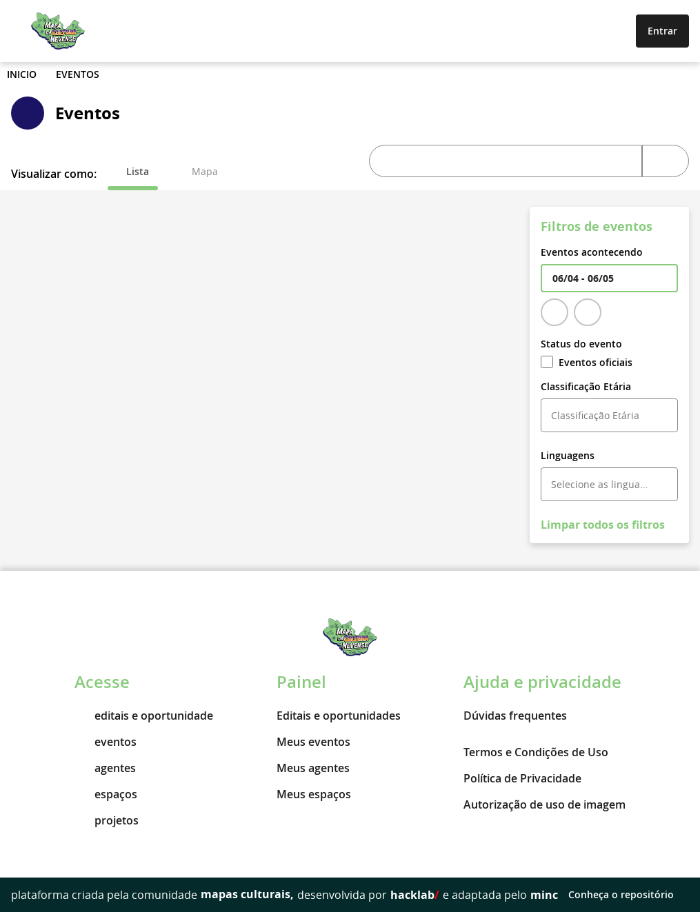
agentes (105, 768)
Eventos (77, 74)
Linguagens (567, 455)
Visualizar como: (54, 173)
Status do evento (581, 343)
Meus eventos (313, 741)
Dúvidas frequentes (515, 715)
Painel (301, 681)
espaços (105, 794)
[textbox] (609, 278)
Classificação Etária (586, 386)
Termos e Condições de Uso (535, 752)
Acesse (102, 681)
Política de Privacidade (522, 778)
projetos (106, 820)
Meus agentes (313, 768)
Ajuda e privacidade (542, 681)
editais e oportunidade (143, 715)
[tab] (133, 171)
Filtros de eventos (596, 226)
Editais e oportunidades (339, 715)
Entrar (662, 30)
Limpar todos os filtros (603, 524)
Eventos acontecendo (592, 252)
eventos (105, 741)
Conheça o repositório (628, 894)
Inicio (22, 74)
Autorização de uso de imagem (544, 804)
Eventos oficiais (586, 362)
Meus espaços (314, 794)
